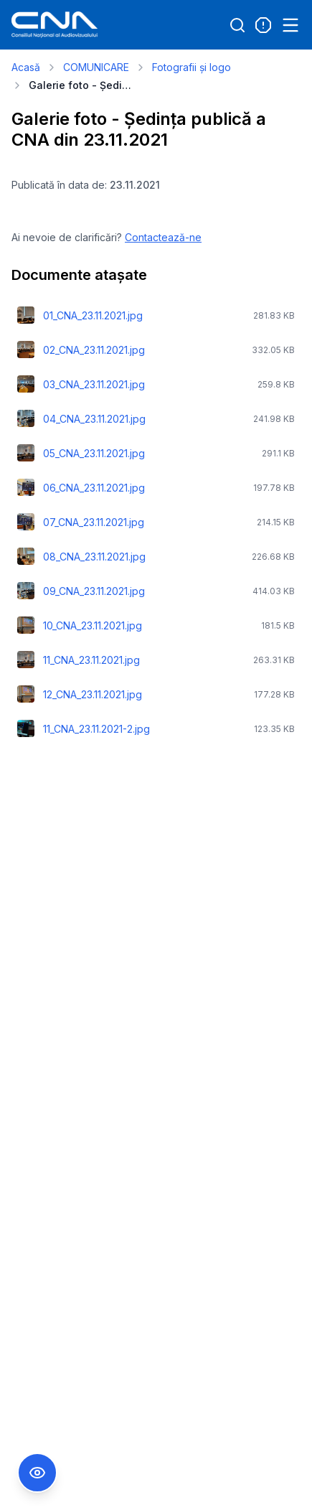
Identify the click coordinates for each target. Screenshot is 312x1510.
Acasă (25, 67)
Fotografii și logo (191, 67)
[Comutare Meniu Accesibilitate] (37, 1473)
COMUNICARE (96, 67)
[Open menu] (290, 25)
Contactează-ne (163, 237)
